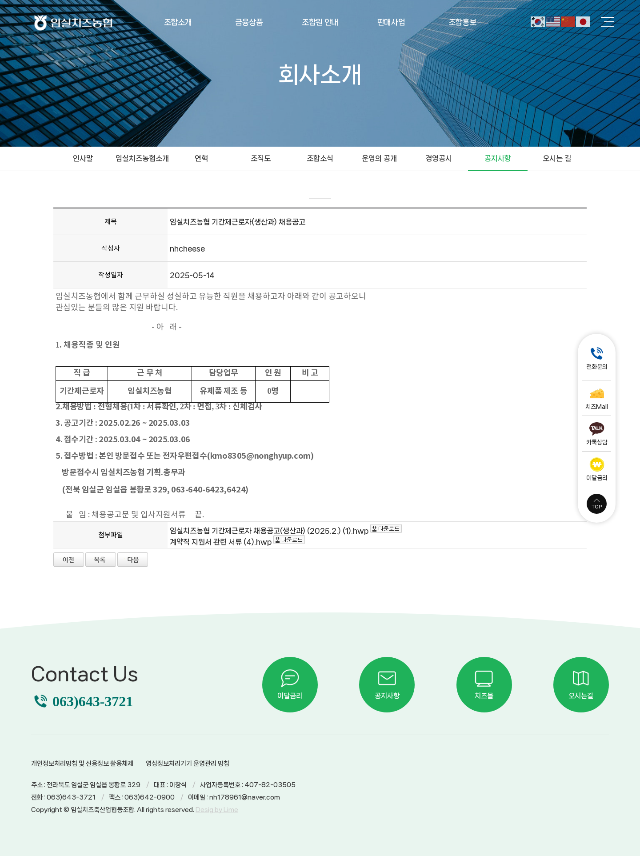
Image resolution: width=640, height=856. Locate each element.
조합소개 (178, 22)
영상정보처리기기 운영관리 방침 (187, 763)
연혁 (201, 158)
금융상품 (249, 22)
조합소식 (320, 158)
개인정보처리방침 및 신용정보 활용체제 (82, 763)
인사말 (83, 158)
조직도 (261, 158)
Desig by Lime (217, 809)
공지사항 (497, 158)
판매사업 (391, 22)
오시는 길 (557, 158)
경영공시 (438, 158)
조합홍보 (462, 22)
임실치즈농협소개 (142, 158)
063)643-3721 (92, 701)
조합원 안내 (320, 22)
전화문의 (597, 367)
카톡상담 (597, 442)
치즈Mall (596, 407)
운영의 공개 (379, 158)
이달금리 (597, 478)
